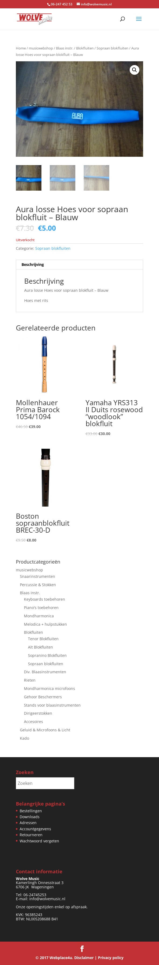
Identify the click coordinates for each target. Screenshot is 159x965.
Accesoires (33, 721)
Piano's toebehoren (41, 607)
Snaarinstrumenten (37, 576)
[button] (134, 70)
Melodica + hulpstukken (45, 624)
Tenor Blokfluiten (43, 638)
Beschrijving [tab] (33, 264)
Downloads (30, 816)
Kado (24, 738)
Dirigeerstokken (38, 713)
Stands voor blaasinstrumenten (52, 705)
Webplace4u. (61, 957)
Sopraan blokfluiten (112, 48)
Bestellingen (31, 810)
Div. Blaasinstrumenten (45, 671)
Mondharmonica (39, 615)
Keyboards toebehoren (44, 599)
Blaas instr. (64, 48)
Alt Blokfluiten (40, 647)
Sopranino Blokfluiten (47, 655)
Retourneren (31, 834)
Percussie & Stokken (38, 584)
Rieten (30, 680)
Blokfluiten (85, 48)
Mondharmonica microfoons (49, 688)
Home (21, 48)
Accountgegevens (35, 828)
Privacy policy (110, 957)
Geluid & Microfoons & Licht (45, 729)
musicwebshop (41, 48)
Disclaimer (84, 957)
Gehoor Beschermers (43, 696)
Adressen (28, 822)
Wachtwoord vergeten (39, 840)
